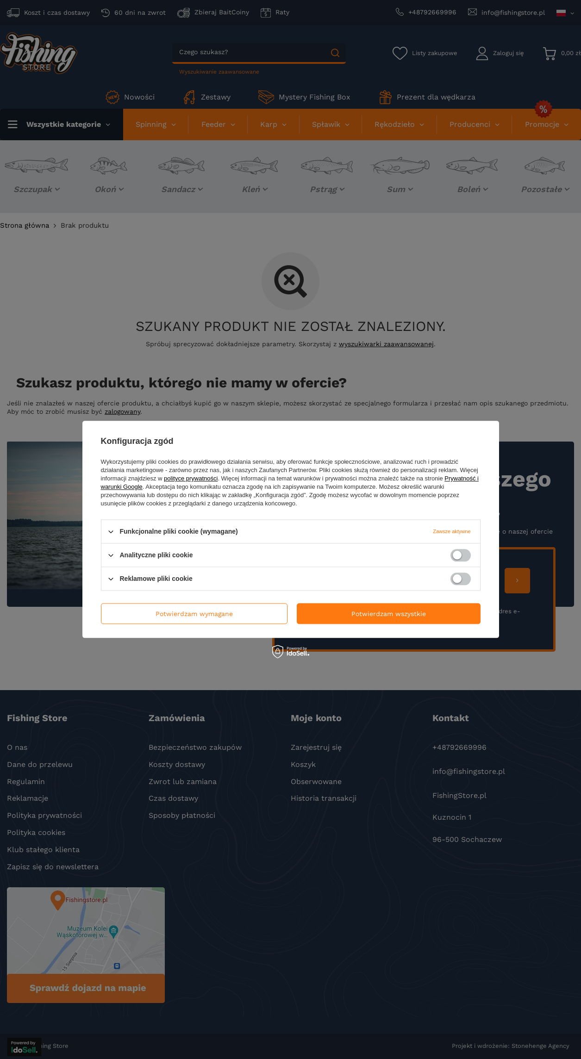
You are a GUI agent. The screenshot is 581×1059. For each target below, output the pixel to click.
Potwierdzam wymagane (194, 613)
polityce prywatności (191, 478)
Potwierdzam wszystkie (388, 613)
